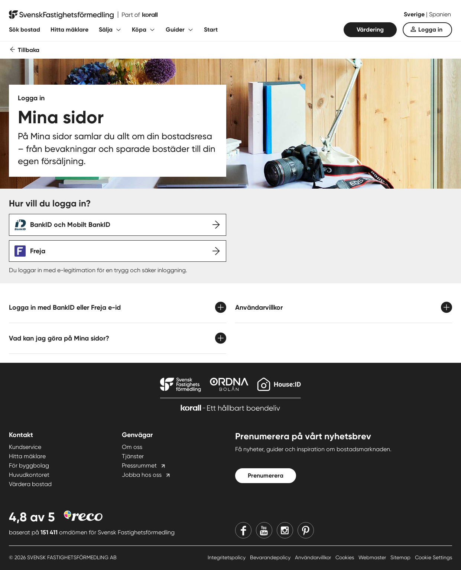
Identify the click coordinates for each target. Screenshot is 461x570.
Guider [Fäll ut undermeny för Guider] (175, 29)
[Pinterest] (306, 530)
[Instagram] (285, 530)
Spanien (440, 14)
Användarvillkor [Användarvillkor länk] (313, 557)
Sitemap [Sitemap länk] (401, 557)
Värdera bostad (30, 484)
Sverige (415, 14)
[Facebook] (243, 530)
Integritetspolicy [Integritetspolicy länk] (227, 557)
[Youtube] (264, 530)
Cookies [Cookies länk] (345, 557)
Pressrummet (139, 465)
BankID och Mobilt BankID (70, 225)
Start (211, 29)
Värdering (370, 29)
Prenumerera (265, 475)
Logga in (430, 29)
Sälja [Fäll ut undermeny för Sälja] (106, 29)
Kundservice (25, 446)
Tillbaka (28, 49)
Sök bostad (24, 29)
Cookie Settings (433, 557)
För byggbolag (29, 465)
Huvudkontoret (29, 474)
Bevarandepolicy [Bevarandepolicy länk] (271, 557)
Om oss (132, 446)
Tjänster (133, 456)
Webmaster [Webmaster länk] (372, 557)
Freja (37, 251)
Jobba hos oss (142, 474)
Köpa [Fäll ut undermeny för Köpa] (139, 29)
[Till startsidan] (83, 14)
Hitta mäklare (69, 29)
